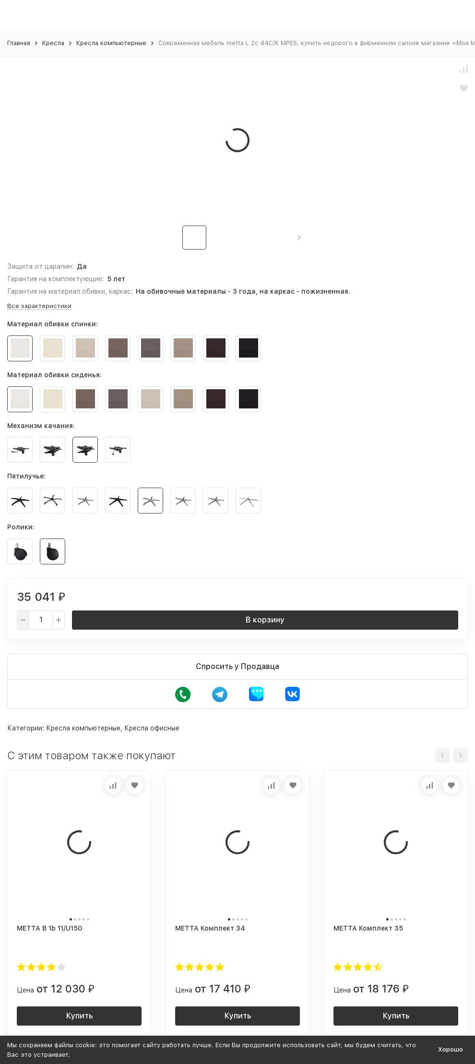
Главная (18, 43)
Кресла (53, 43)
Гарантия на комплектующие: (55, 279)
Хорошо (450, 1049)
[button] (299, 238)
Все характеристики (39, 306)
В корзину (265, 619)
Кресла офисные (151, 728)
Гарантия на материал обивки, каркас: (70, 291)
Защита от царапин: (40, 266)
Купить (79, 1015)
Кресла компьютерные (111, 43)
